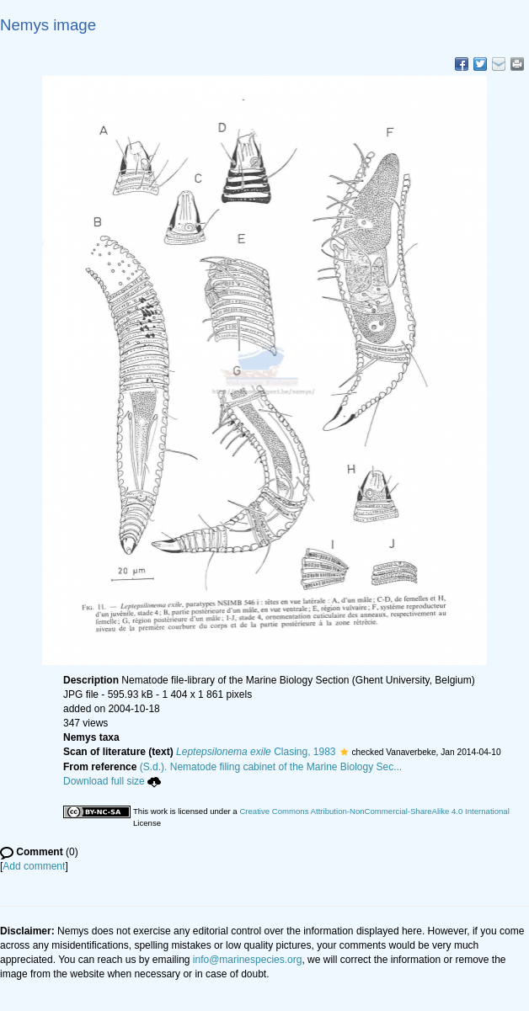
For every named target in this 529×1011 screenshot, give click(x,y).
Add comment (34, 866)
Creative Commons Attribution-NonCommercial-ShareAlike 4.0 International (374, 811)
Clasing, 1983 (255, 752)
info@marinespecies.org (247, 960)
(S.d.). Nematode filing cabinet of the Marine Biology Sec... (271, 767)
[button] (344, 752)
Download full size (112, 781)
